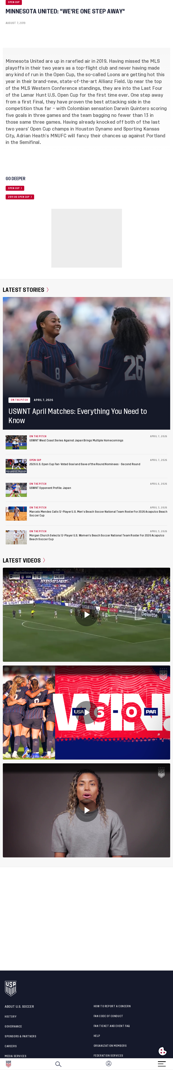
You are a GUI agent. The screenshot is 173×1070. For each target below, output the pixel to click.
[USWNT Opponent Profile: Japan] (16, 490)
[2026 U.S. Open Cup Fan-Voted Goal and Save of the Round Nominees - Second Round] (16, 466)
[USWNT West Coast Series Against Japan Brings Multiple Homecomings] (16, 442)
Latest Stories (26, 290)
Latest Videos (24, 560)
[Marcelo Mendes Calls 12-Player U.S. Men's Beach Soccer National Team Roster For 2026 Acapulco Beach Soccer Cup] (16, 514)
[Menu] (162, 1062)
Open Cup (14, 2)
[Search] (58, 1064)
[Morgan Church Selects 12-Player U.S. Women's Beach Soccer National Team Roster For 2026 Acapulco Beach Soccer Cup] (16, 537)
